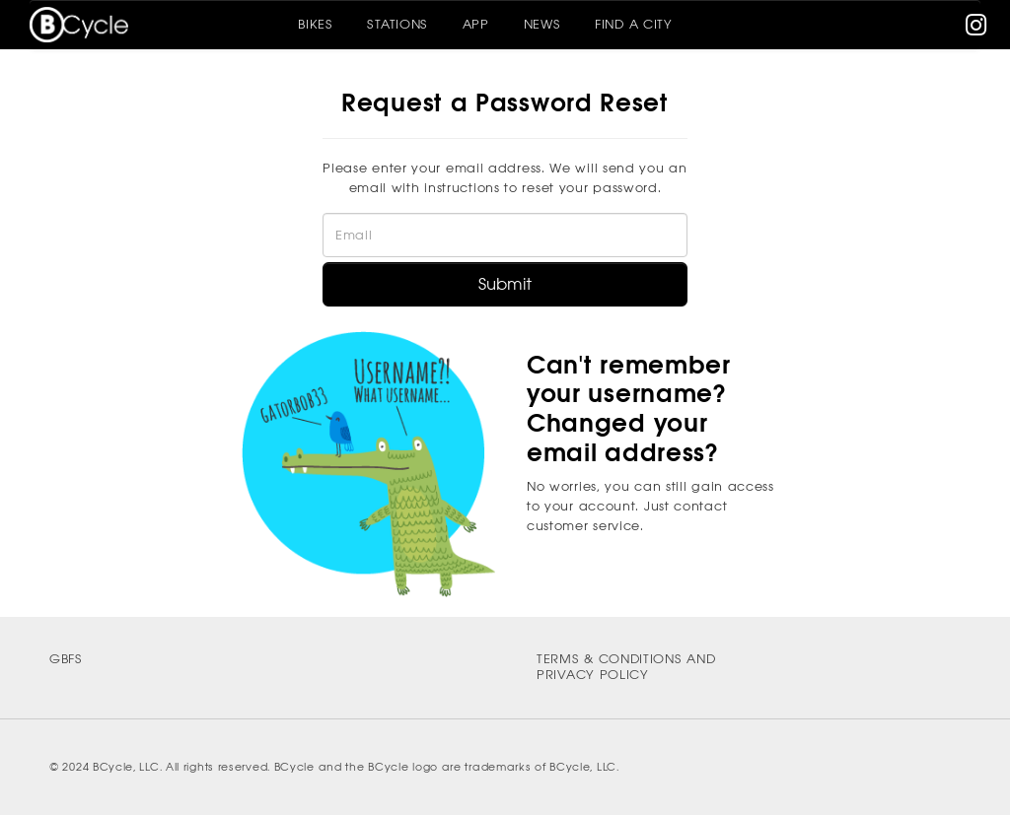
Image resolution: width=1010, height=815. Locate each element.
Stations (397, 24)
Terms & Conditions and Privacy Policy (626, 667)
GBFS (66, 658)
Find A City (634, 24)
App (476, 24)
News (542, 24)
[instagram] (976, 29)
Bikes (315, 24)
